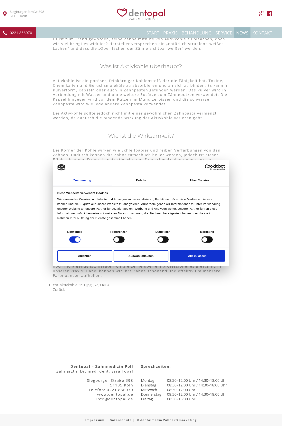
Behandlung (197, 33)
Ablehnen (84, 255)
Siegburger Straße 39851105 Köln (27, 14)
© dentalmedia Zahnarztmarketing (166, 420)
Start (152, 33)
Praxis (170, 33)
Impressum (95, 420)
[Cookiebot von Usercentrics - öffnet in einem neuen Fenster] (208, 167)
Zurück (59, 289)
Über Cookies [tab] (199, 180)
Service (223, 33)
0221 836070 (21, 32)
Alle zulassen (197, 255)
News (242, 33)
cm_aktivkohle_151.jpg (81, 284)
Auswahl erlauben (141, 255)
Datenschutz (120, 420)
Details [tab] (141, 180)
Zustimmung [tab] (82, 180)
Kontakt (262, 33)
